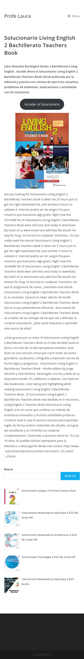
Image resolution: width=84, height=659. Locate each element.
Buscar (8, 469)
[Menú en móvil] (74, 16)
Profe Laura (17, 15)
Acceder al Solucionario (42, 104)
